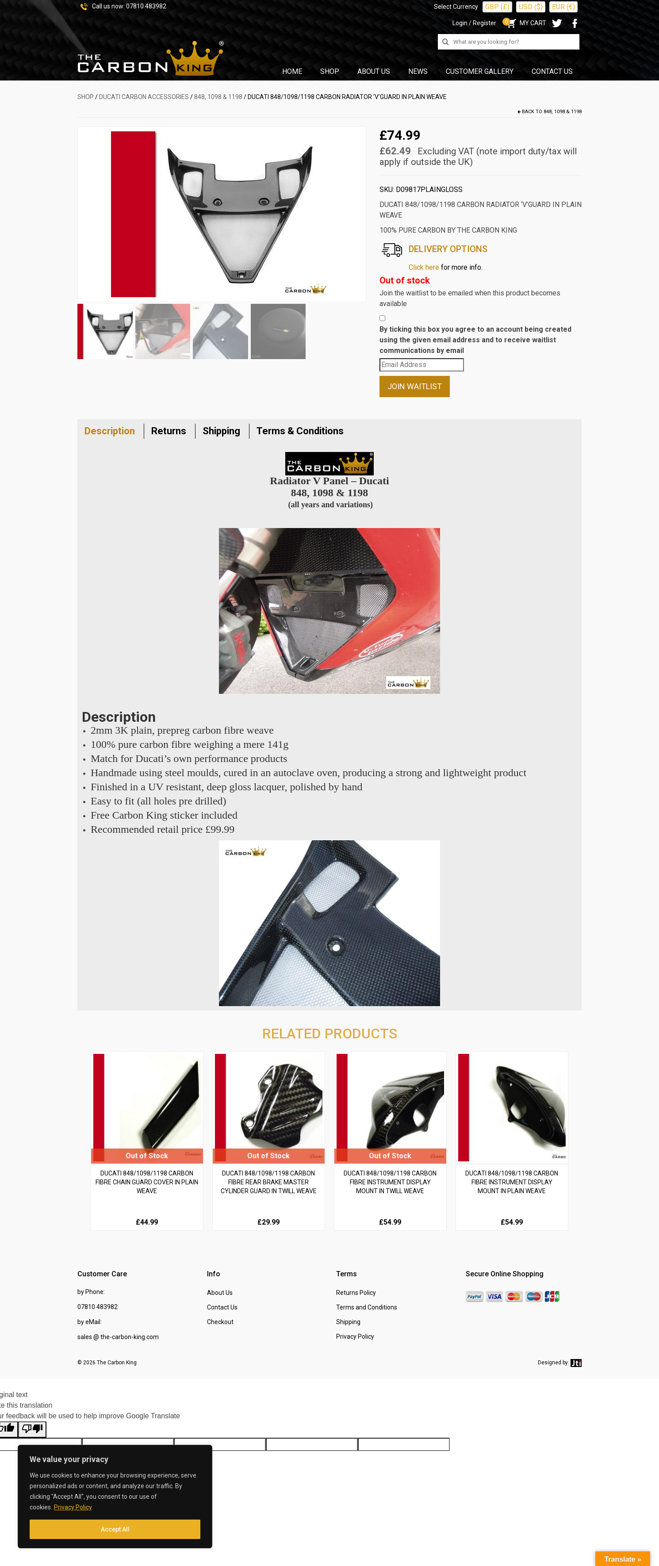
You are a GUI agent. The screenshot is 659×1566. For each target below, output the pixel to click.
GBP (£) (497, 7)
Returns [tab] (168, 430)
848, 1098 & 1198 (218, 96)
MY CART (525, 23)
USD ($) (531, 7)
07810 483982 (146, 6)
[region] (115, 1496)
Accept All (115, 1529)
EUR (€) (563, 7)
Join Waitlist (414, 386)
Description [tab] (109, 430)
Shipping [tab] (221, 430)
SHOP (85, 96)
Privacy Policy (73, 1507)
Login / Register (474, 23)
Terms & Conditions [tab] (300, 430)
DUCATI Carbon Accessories (144, 96)
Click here (424, 267)
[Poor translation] (32, 1429)
